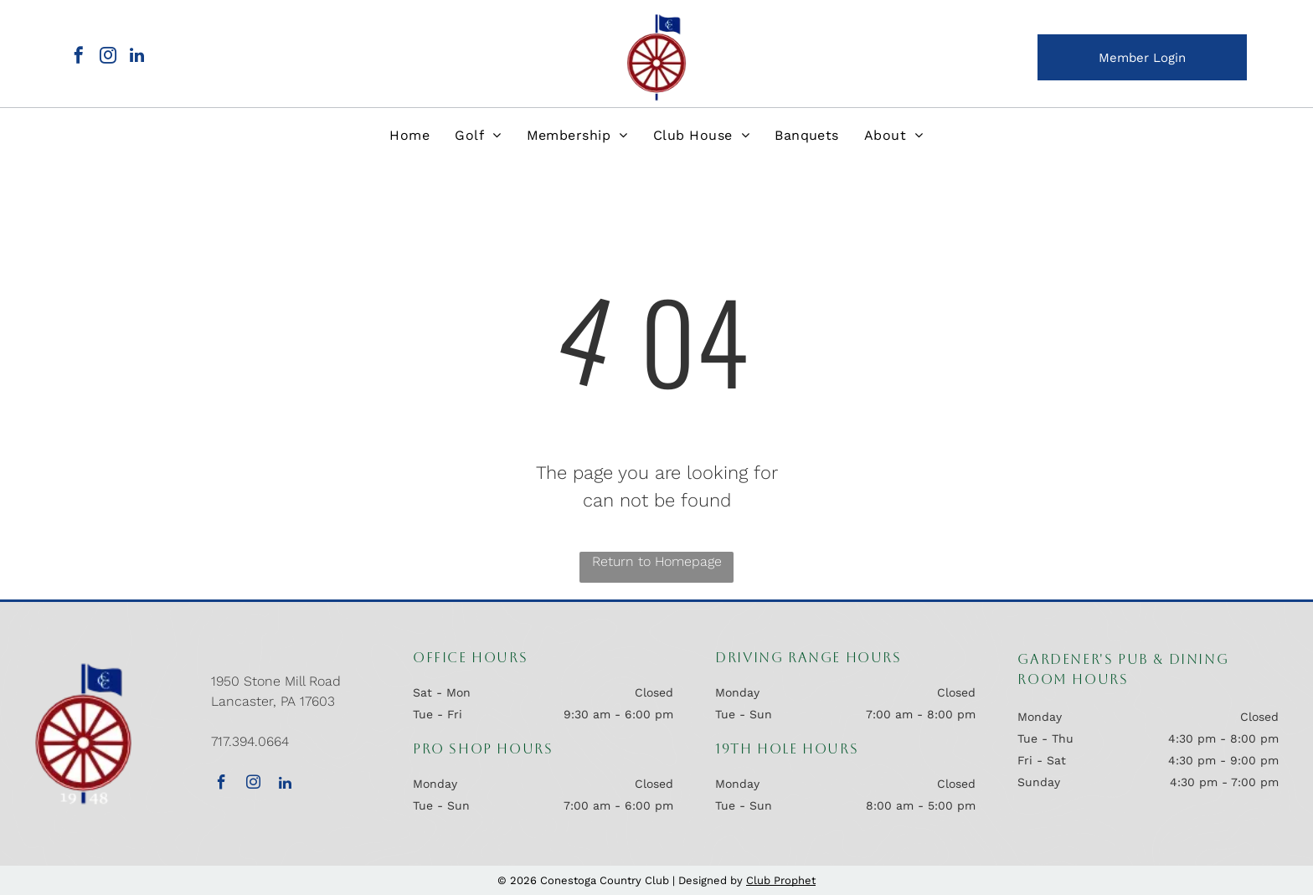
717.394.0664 (250, 741)
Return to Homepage (657, 561)
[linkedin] (137, 57)
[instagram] (108, 57)
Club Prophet (781, 880)
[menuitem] (409, 135)
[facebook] (78, 57)
